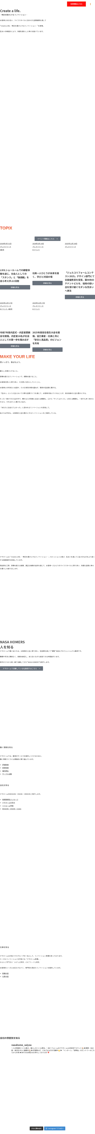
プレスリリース (5, 249)
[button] (76, 5)
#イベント (36, 252)
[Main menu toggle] (90, 5)
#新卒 (2, 252)
